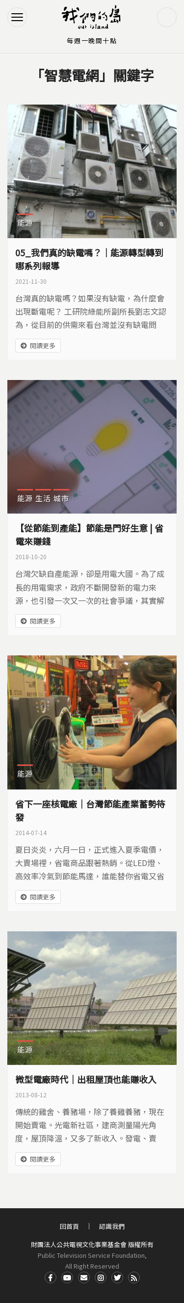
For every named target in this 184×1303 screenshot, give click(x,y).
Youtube (67, 1277)
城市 (61, 498)
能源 (25, 222)
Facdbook (50, 1277)
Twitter (117, 1277)
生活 (43, 498)
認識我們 (112, 1226)
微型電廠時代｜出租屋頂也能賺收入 (86, 1079)
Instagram (100, 1277)
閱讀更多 (42, 345)
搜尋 (167, 17)
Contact (84, 1277)
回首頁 (69, 1226)
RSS (134, 1277)
